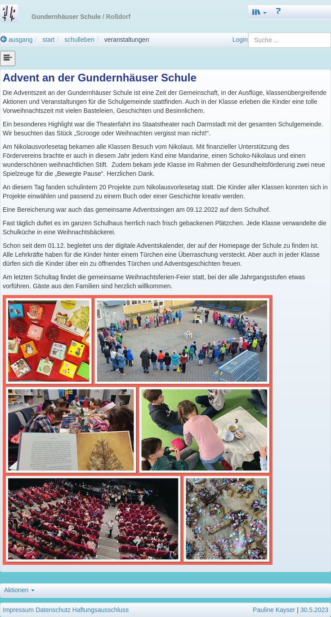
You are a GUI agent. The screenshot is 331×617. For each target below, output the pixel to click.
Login (240, 39)
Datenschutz (53, 609)
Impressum (18, 609)
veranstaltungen (126, 39)
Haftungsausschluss (100, 609)
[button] (259, 12)
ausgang (16, 39)
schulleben (79, 39)
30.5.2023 (314, 609)
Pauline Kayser (274, 609)
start (48, 39)
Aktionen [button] (19, 590)
